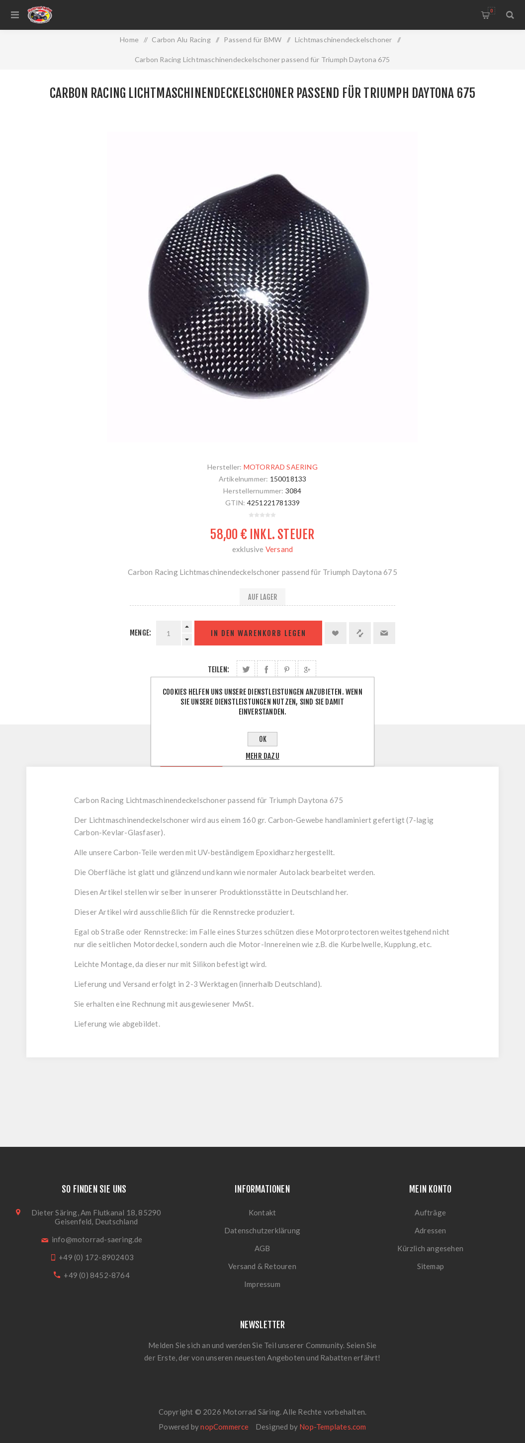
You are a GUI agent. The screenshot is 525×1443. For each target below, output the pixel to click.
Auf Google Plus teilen (307, 669)
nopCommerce (224, 1426)
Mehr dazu (262, 756)
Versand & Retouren (262, 1266)
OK (262, 739)
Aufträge (430, 1212)
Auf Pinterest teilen (286, 669)
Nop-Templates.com (332, 1426)
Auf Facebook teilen (266, 669)
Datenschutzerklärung (262, 1230)
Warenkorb (491, 10)
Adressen (430, 1230)
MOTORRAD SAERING (281, 467)
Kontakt (262, 1212)
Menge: (140, 633)
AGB (262, 1248)
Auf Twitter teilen (246, 669)
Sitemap (430, 1266)
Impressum (262, 1284)
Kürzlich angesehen (430, 1248)
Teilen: (218, 669)
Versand (279, 549)
